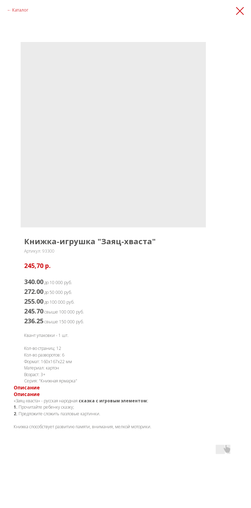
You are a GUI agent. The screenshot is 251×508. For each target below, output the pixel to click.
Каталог (20, 10)
